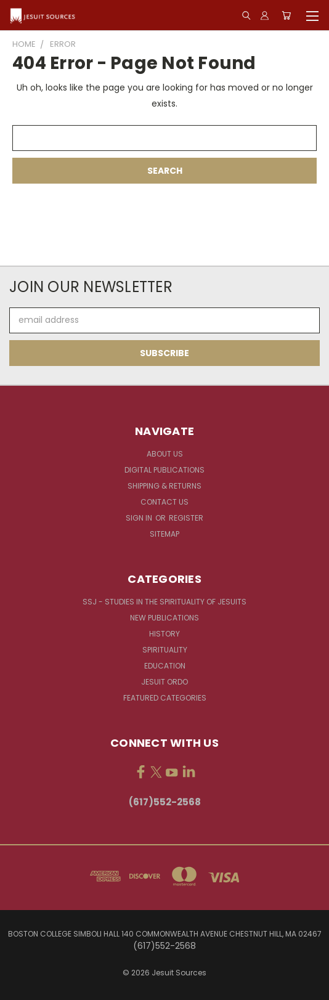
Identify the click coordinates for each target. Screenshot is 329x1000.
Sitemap (164, 534)
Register (186, 518)
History (164, 633)
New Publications (164, 617)
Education (164, 666)
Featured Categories (164, 698)
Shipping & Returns (164, 486)
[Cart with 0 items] (286, 15)
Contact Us (164, 502)
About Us (165, 454)
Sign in (140, 518)
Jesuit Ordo (164, 682)
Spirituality (164, 649)
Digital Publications (164, 470)
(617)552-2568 (165, 801)
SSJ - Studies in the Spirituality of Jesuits (164, 601)
